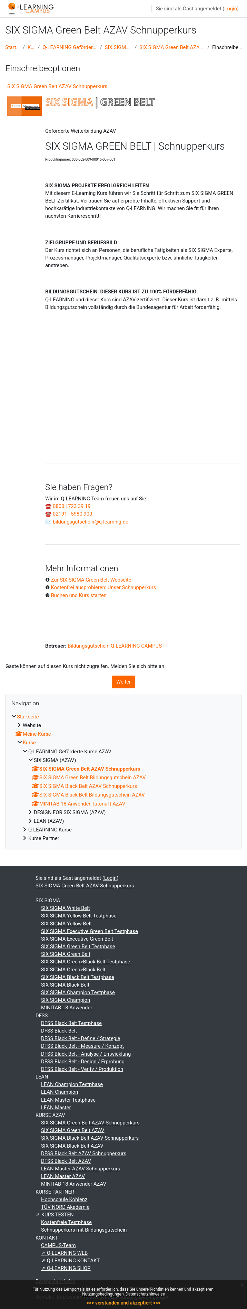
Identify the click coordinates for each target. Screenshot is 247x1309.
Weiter (123, 682)
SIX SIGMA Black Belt (65, 985)
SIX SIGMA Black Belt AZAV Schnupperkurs (90, 1138)
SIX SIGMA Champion (65, 1000)
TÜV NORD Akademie (65, 1207)
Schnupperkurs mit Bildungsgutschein (84, 1230)
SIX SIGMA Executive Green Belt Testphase (89, 931)
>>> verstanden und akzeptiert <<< (123, 1303)
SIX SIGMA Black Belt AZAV (72, 1146)
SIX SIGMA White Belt (65, 908)
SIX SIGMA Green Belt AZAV (72, 1130)
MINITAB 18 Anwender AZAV (73, 1184)
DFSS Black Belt (59, 1031)
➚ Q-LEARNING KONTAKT (70, 1261)
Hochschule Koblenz (64, 1199)
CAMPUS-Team (58, 1245)
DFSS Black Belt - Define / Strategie (80, 1038)
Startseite (12, 47)
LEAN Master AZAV (63, 1176)
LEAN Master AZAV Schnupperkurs (80, 1169)
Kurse (31, 47)
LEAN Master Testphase (68, 1100)
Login (230, 9)
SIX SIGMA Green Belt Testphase (78, 946)
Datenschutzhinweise (145, 1294)
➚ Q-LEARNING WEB (64, 1253)
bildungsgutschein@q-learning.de (90, 522)
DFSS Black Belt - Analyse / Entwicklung (86, 1054)
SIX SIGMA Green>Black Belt (73, 970)
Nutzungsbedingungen (103, 1294)
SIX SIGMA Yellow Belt (66, 924)
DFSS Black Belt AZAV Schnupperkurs (83, 1153)
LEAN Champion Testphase (72, 1084)
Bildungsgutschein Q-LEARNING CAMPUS (115, 646)
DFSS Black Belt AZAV (66, 1161)
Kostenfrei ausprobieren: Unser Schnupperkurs (103, 587)
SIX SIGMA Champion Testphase (78, 992)
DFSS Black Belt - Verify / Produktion (82, 1069)
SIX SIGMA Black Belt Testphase (77, 977)
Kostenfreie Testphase (66, 1222)
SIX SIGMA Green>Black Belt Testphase (85, 962)
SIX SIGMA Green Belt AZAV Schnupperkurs (172, 47)
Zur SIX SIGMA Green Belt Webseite (91, 580)
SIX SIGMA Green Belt (65, 954)
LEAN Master (56, 1107)
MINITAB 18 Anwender (66, 1008)
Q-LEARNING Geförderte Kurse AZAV (69, 47)
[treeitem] (123, 777)
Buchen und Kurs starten (79, 595)
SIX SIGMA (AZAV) (118, 47)
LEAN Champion (59, 1092)
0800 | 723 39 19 (72, 506)
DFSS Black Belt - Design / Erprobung (83, 1061)
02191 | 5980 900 (72, 514)
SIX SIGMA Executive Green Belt (77, 939)
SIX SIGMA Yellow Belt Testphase (79, 916)
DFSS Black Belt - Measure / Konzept (82, 1046)
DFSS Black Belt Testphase (71, 1023)
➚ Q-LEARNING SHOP (66, 1268)
